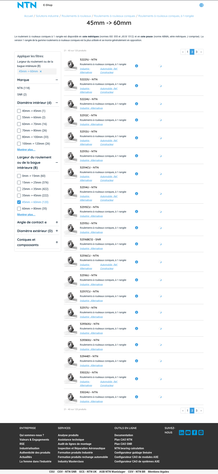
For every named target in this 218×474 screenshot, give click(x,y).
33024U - (89, 392)
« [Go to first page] (183, 51)
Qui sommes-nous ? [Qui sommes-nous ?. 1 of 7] (32, 435)
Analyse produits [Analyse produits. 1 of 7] (68, 435)
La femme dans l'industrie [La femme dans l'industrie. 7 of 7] (35, 461)
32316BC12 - (90, 239)
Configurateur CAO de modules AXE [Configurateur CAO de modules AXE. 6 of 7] (136, 457)
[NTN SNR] (27, 5)
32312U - (88, 131)
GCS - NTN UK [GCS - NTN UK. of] (88, 471)
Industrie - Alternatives (86, 70)
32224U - (89, 99)
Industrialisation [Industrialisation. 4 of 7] (29, 448)
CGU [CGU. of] (52, 471)
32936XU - (89, 323)
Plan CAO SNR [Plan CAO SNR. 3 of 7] (123, 444)
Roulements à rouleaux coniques (114, 16)
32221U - (88, 59)
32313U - (88, 151)
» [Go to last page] (201, 51)
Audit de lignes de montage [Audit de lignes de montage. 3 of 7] (74, 444)
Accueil (28, 16)
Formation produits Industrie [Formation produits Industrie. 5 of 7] (75, 452)
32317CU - (89, 291)
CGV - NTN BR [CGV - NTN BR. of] (136, 471)
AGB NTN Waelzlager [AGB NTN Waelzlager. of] (112, 471)
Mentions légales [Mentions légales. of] (158, 471)
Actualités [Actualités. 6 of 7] (26, 457)
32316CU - (89, 255)
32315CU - (89, 207)
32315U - (88, 223)
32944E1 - (89, 356)
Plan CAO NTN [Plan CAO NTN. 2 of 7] (123, 439)
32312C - (88, 115)
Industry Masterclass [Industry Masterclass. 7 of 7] (71, 461)
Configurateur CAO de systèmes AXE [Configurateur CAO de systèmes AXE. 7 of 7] (137, 461)
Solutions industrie (47, 16)
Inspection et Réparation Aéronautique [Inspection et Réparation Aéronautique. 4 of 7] (81, 448)
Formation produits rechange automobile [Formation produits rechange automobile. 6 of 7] (83, 457)
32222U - (89, 79)
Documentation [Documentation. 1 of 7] (123, 435)
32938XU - (89, 340)
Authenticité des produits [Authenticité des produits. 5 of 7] (35, 452)
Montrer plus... (26, 149)
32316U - (88, 275)
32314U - (88, 187)
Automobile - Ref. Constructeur (109, 70)
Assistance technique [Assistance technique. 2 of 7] (71, 439)
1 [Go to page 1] (187, 52)
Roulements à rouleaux (76, 16)
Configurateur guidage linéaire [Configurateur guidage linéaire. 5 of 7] (133, 452)
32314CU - (89, 167)
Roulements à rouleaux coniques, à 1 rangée (166, 16)
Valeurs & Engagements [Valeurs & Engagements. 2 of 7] (34, 439)
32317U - (88, 307)
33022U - (89, 372)
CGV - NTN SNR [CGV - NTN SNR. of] (66, 471)
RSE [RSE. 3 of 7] (22, 444)
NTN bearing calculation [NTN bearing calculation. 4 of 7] (129, 448)
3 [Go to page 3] (196, 52)
